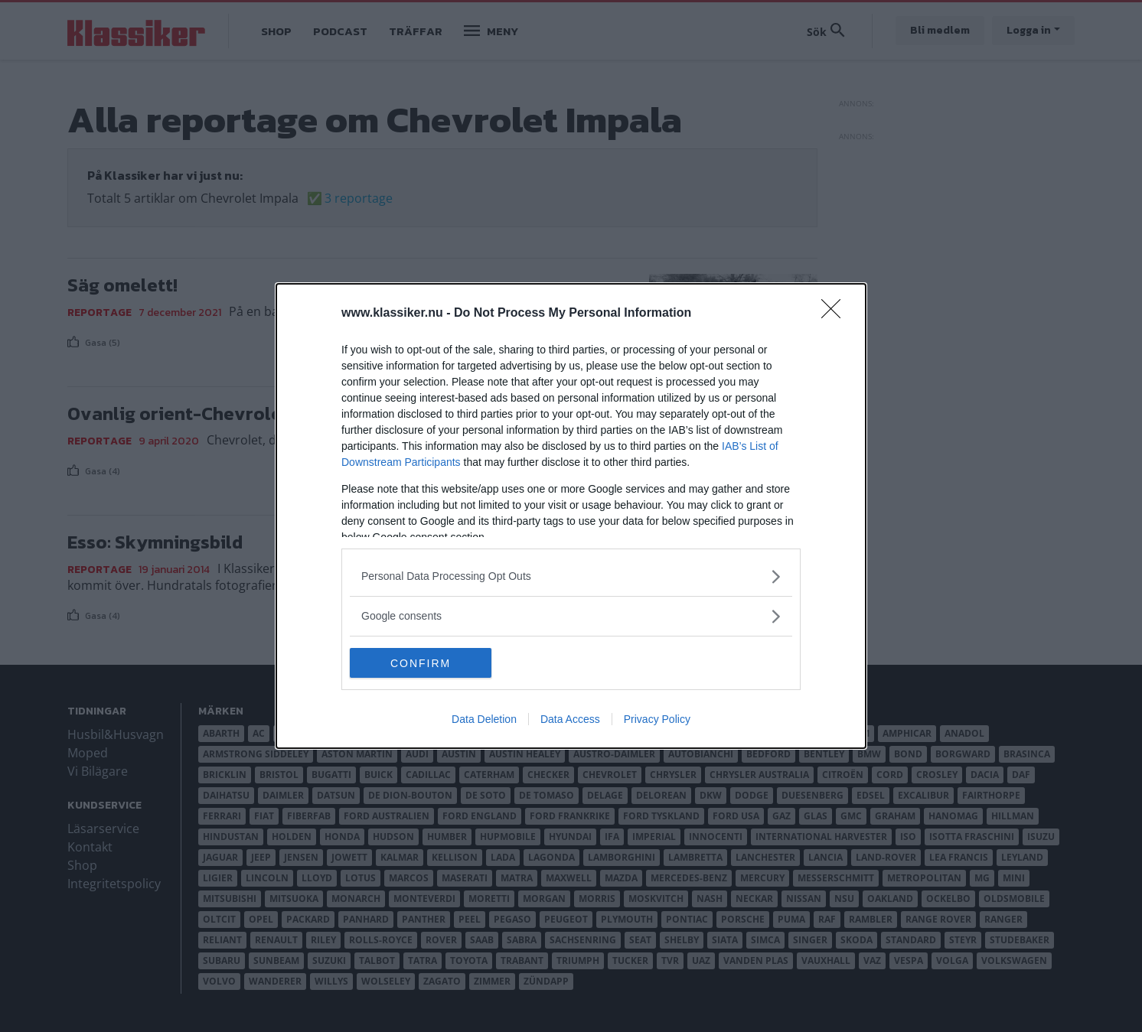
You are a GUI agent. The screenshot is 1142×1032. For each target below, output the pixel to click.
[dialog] (571, 516)
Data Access (570, 720)
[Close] (835, 313)
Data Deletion (484, 720)
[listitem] (571, 576)
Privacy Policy (657, 720)
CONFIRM (422, 662)
